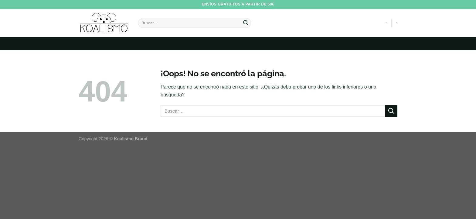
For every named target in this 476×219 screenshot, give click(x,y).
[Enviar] (245, 23)
